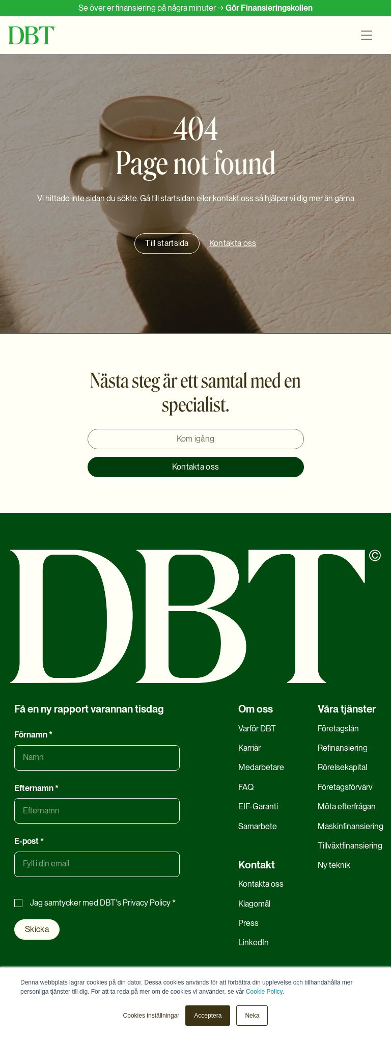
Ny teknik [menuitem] (334, 865)
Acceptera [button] (207, 1015)
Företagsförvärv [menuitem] (345, 787)
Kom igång (196, 439)
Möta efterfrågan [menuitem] (347, 806)
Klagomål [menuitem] (254, 904)
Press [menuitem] (248, 923)
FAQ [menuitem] (246, 787)
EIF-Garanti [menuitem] (258, 806)
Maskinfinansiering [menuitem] (350, 826)
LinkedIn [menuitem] (253, 942)
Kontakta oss (195, 467)
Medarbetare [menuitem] (261, 767)
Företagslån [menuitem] (338, 728)
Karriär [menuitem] (249, 748)
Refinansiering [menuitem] (343, 748)
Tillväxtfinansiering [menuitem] (350, 846)
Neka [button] (252, 1015)
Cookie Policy (264, 991)
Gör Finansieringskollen (269, 8)
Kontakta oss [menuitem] (261, 884)
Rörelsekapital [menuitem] (342, 767)
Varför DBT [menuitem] (257, 728)
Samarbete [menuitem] (257, 826)
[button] (368, 35)
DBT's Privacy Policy (135, 903)
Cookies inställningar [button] (151, 1015)
